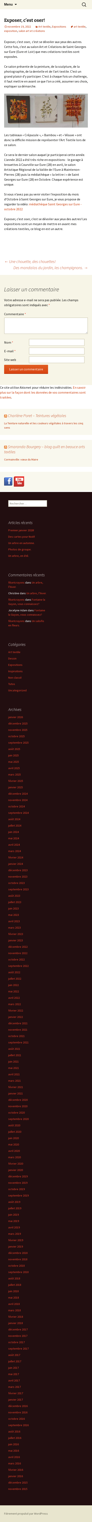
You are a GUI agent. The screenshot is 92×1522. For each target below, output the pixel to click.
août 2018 (14, 1278)
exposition (10, 31)
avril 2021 (14, 1074)
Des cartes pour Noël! (21, 536)
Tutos (11, 684)
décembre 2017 (18, 1329)
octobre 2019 (16, 1189)
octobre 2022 (16, 959)
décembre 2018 (18, 1253)
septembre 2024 (18, 813)
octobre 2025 (16, 736)
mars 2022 (14, 1004)
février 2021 (15, 1087)
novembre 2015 (17, 1489)
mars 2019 (14, 1234)
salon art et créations (32, 31)
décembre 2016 (18, 1406)
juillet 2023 (14, 902)
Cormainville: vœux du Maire (21, 459)
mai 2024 (13, 838)
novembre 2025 (17, 730)
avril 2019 (14, 1227)
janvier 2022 (15, 1017)
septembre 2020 (18, 1119)
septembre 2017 (18, 1348)
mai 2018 (13, 1297)
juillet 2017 (14, 1361)
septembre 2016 (18, 1425)
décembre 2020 (18, 1100)
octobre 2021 (16, 1036)
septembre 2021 (18, 1042)
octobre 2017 (16, 1342)
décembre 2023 (18, 870)
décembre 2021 (18, 1023)
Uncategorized (17, 690)
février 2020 (15, 1163)
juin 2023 (13, 908)
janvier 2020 (15, 1170)
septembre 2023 (18, 889)
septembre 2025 (18, 742)
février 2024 (15, 857)
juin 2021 (13, 1061)
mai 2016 (13, 1450)
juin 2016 (13, 1444)
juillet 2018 (14, 1285)
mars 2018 (14, 1310)
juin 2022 (13, 985)
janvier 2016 (15, 1476)
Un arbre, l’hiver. (36, 593)
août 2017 (14, 1355)
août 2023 (14, 896)
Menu (8, 4)
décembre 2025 (18, 723)
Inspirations (15, 671)
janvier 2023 (15, 940)
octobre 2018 (16, 1265)
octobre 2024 (16, 806)
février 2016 (15, 1470)
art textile (80, 26)
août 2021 (14, 1049)
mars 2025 (14, 774)
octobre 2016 (16, 1419)
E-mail (10, 351)
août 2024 (14, 819)
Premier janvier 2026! (21, 530)
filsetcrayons (16, 582)
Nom (8, 342)
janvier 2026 (15, 717)
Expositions (59, 26)
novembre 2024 (17, 800)
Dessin (12, 658)
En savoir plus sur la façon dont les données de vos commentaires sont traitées (43, 392)
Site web (10, 360)
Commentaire (15, 314)
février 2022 (15, 1010)
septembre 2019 (18, 1195)
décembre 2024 (18, 793)
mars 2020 (14, 1157)
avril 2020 (14, 1151)
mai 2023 (13, 915)
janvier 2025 (15, 787)
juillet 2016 (14, 1438)
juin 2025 (13, 755)
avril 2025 (14, 768)
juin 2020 (13, 1138)
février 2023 (15, 934)
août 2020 (14, 1125)
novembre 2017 (17, 1336)
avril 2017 (14, 1380)
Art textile (44, 26)
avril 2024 (14, 844)
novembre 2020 (17, 1106)
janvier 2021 (15, 1093)
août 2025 (14, 749)
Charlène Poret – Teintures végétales (37, 415)
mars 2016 (14, 1463)
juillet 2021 (14, 1055)
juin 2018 (13, 1291)
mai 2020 (13, 1144)
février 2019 (15, 1240)
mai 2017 (13, 1374)
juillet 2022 (14, 978)
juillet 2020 (14, 1132)
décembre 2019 (18, 1176)
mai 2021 (13, 1068)
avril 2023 (14, 921)
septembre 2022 (18, 966)
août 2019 (14, 1202)
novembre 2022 (17, 953)
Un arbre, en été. (18, 556)
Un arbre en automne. (21, 543)
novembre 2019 (17, 1183)
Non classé (15, 677)
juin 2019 (13, 1214)
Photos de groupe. (19, 549)
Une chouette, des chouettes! (30, 261)
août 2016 (14, 1431)
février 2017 (15, 1393)
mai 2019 (13, 1221)
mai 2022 (13, 991)
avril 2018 (14, 1304)
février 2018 (15, 1317)
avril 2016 (14, 1457)
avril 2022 (14, 998)
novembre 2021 (17, 1029)
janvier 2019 (15, 1246)
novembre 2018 (17, 1259)
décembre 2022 (18, 947)
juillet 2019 (14, 1208)
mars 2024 (14, 851)
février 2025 (15, 781)
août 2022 (14, 972)
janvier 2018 (15, 1323)
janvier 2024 (15, 864)
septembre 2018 (18, 1272)
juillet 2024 (14, 825)
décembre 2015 (18, 1482)
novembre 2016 (17, 1412)
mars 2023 (14, 927)
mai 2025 (13, 762)
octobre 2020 (16, 1112)
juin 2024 (13, 832)
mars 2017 (14, 1387)
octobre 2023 (16, 883)
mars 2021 (14, 1080)
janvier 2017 (15, 1399)
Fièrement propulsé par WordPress (26, 1513)
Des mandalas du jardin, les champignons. (50, 267)
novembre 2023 (17, 876)
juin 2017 (13, 1368)
